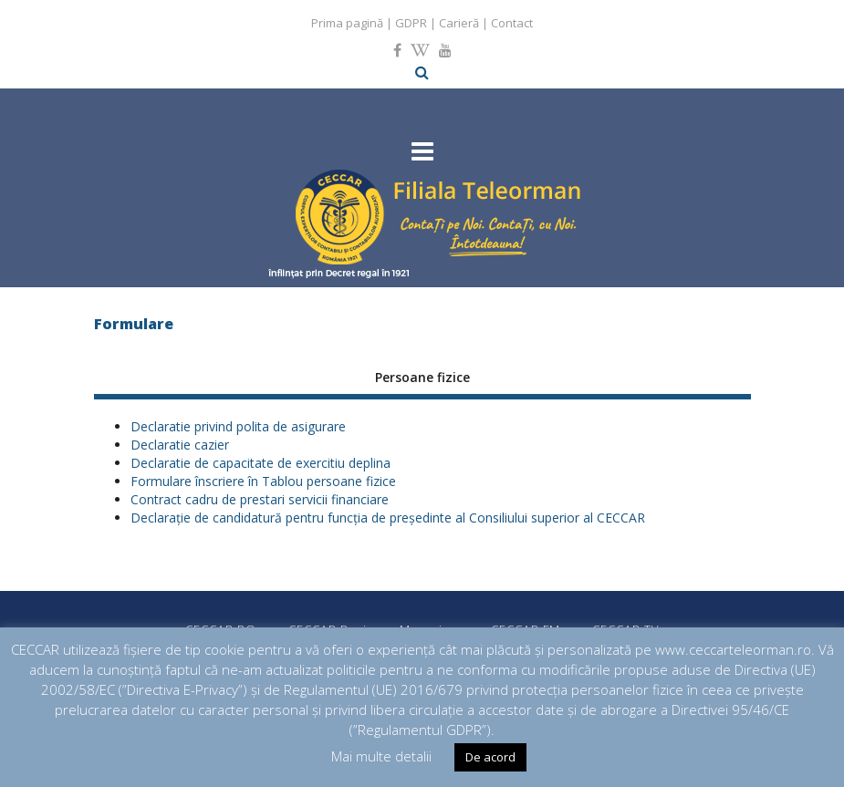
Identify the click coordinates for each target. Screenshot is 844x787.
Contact (512, 23)
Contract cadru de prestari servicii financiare (259, 499)
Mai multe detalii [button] (381, 756)
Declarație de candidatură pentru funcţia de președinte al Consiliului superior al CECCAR (387, 517)
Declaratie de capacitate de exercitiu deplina (260, 462)
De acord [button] (490, 757)
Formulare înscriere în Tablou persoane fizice (263, 481)
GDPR (411, 23)
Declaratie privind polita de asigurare (238, 426)
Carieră (459, 23)
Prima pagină (347, 23)
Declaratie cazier (179, 444)
